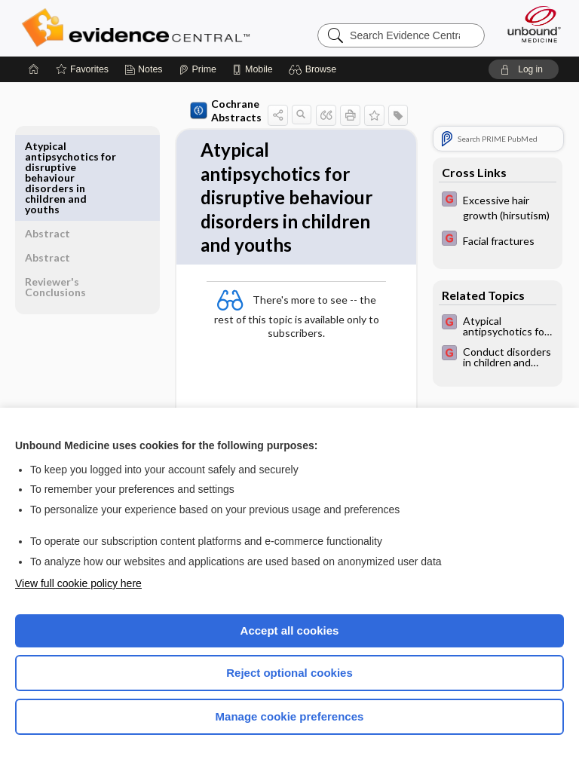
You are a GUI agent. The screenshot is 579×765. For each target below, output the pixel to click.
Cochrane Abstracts (194, 110)
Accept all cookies (289, 630)
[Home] (34, 69)
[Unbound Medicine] (529, 24)
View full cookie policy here (78, 583)
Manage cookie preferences (290, 716)
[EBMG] (497, 206)
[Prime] (197, 69)
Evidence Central (139, 28)
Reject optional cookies (289, 672)
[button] (315, 69)
